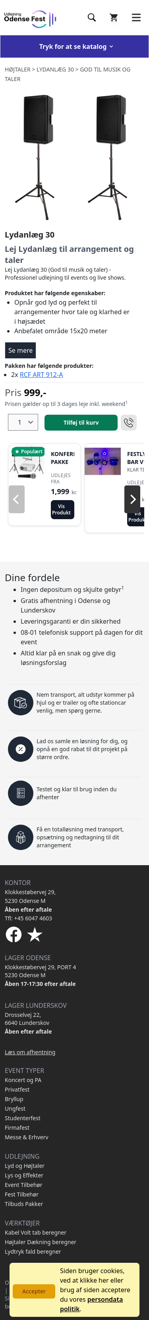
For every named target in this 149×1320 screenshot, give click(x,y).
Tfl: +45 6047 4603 (28, 918)
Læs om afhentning (30, 1052)
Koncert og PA (23, 1080)
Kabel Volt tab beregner (35, 1232)
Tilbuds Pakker (24, 1204)
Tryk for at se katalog (77, 46)
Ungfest (15, 1108)
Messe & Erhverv (26, 1137)
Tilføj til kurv (81, 422)
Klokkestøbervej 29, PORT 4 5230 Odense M (40, 971)
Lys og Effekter (24, 1175)
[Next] (132, 499)
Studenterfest (23, 1118)
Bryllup (14, 1099)
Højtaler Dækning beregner (40, 1242)
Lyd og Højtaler (25, 1165)
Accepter (34, 1291)
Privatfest (17, 1089)
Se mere (20, 350)
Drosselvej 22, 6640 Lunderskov (27, 1018)
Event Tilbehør (24, 1185)
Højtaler (18, 69)
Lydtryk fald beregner (33, 1251)
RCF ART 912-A (41, 374)
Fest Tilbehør (22, 1194)
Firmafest (17, 1127)
